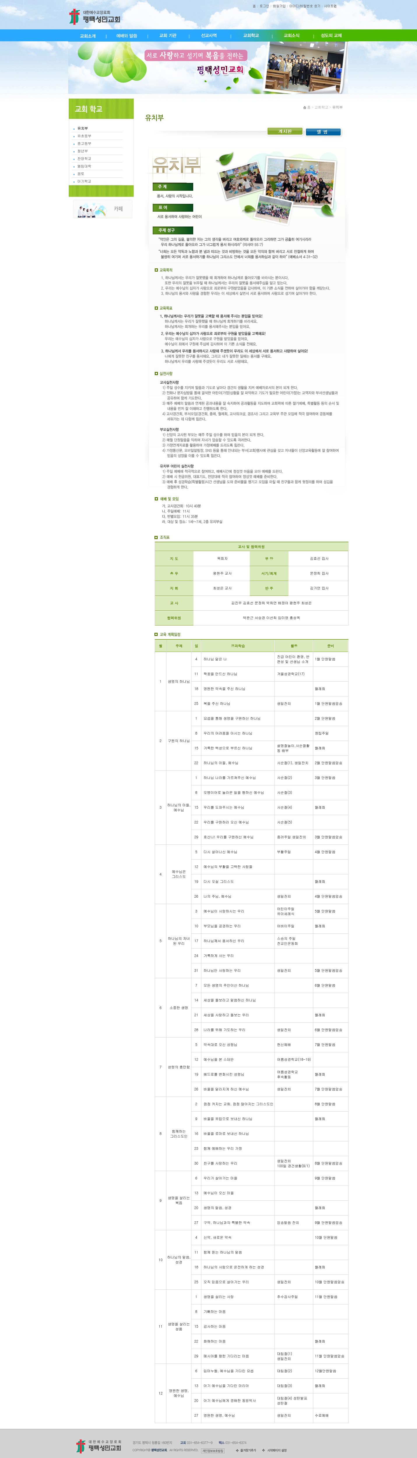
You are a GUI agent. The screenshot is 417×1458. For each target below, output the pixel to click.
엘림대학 (85, 166)
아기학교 (85, 181)
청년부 (83, 151)
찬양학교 (85, 158)
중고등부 (85, 143)
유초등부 (85, 135)
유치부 (83, 128)
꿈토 (81, 173)
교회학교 (321, 107)
